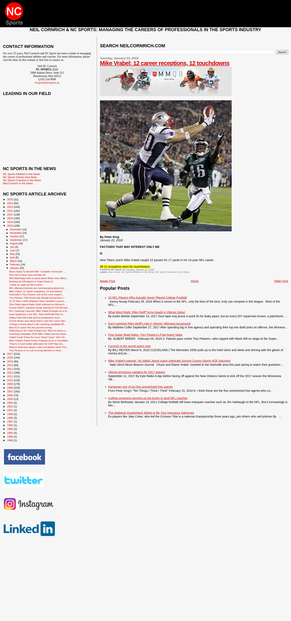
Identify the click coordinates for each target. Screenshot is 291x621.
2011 (10, 376)
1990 (10, 436)
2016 (10, 357)
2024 (10, 203)
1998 (10, 417)
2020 (10, 218)
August (14, 243)
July (12, 247)
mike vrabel (114, 272)
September (16, 240)
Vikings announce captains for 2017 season (136, 372)
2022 (10, 210)
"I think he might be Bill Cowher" (26, 284)
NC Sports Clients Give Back (20, 177)
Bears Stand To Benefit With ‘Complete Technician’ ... (37, 271)
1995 (10, 429)
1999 (10, 414)
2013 (10, 368)
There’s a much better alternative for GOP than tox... (37, 343)
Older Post (281, 281)
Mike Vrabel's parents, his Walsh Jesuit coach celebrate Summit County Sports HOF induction (169, 360)
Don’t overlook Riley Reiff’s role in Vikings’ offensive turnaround (149, 323)
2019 (10, 222)
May (12, 254)
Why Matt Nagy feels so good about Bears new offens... (38, 278)
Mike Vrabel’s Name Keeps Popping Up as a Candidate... (39, 340)
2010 (10, 380)
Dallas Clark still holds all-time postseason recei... (35, 317)
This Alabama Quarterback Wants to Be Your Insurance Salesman (151, 412)
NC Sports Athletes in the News (138, 272)
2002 (10, 406)
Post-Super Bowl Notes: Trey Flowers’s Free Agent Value (145, 334)
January (15, 268)
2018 (10, 225)
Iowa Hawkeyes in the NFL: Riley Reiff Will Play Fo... (37, 314)
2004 (10, 402)
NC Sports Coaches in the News (172, 272)
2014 (10, 365)
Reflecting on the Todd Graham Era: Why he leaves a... (38, 330)
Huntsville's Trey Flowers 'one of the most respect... (36, 294)
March (14, 261)
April (12, 257)
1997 (10, 421)
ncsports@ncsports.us (47, 82)
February (15, 264)
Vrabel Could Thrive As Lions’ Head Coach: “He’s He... (38, 337)
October (15, 236)
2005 (10, 399)
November (16, 233)
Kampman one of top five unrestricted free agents (140, 386)
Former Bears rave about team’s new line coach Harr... (38, 320)
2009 (10, 384)
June (13, 250)
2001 (10, 410)
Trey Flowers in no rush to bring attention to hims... (36, 350)
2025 (10, 199)
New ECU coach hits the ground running (30, 327)
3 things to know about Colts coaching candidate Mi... (37, 324)
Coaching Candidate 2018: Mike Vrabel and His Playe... (38, 333)
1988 (10, 440)
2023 (10, 206)
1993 (10, 432)
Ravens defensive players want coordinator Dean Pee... (38, 347)
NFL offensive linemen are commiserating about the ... (38, 288)
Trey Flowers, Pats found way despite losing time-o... (37, 297)
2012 (10, 372)
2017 (10, 353)
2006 (10, 395)
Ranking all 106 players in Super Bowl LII (31, 281)
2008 (10, 387)
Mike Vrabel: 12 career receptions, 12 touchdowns (164, 63)
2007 (10, 391)
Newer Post (107, 281)
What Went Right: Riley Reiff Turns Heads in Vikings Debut (146, 312)
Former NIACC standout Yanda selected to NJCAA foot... (39, 307)
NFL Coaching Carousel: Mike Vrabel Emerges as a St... (39, 311)
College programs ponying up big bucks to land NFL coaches (148, 398)
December (16, 229)
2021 (10, 214)
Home (195, 281)
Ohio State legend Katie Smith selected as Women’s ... (38, 304)
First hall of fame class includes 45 (27, 274)
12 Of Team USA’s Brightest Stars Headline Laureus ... (38, 301)
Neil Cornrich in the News (18, 183)
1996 (10, 425)
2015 (10, 361)
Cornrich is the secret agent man (129, 346)
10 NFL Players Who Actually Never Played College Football (147, 297)
